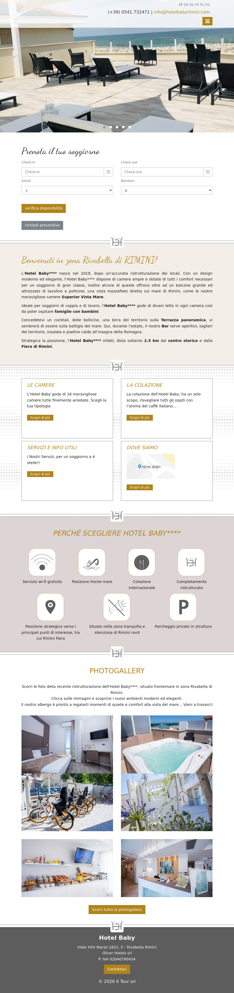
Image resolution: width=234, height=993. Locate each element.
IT (181, 5)
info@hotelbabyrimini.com (182, 12)
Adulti (26, 180)
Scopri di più (40, 418)
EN (186, 5)
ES (208, 5)
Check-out (129, 162)
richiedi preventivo (42, 225)
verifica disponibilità (43, 208)
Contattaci (117, 969)
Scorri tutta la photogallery (117, 909)
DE (191, 5)
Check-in (28, 162)
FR (197, 5)
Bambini (127, 180)
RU (202, 5)
